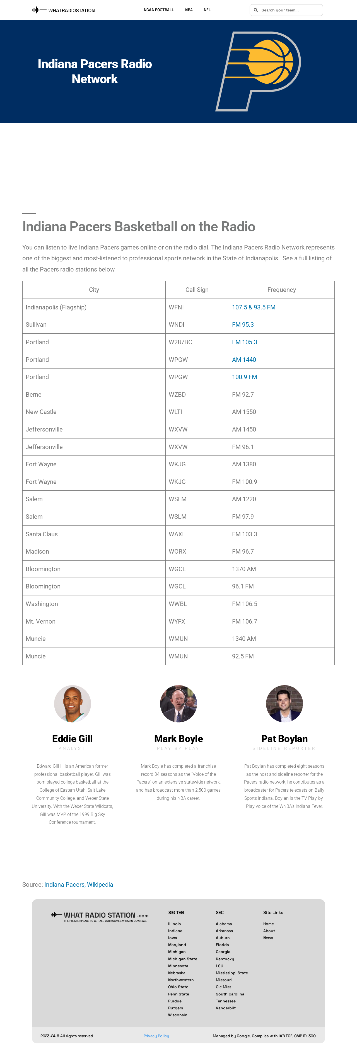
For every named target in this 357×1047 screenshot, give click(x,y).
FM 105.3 (244, 342)
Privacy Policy (156, 1035)
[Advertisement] (178, 168)
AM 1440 (244, 359)
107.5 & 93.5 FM (254, 307)
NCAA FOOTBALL (159, 9)
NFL (207, 9)
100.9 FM (244, 377)
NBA (189, 9)
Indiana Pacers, (65, 884)
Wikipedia (100, 884)
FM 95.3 (243, 324)
